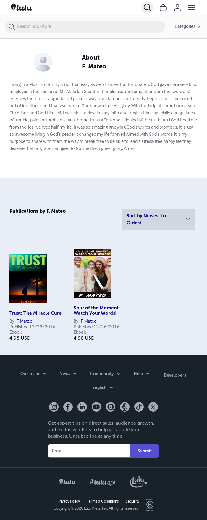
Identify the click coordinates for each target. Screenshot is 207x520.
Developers (175, 374)
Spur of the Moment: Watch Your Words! (97, 310)
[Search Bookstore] (91, 27)
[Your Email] (89, 450)
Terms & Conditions (103, 501)
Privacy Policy (68, 501)
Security (132, 501)
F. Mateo (25, 321)
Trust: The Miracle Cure (35, 313)
